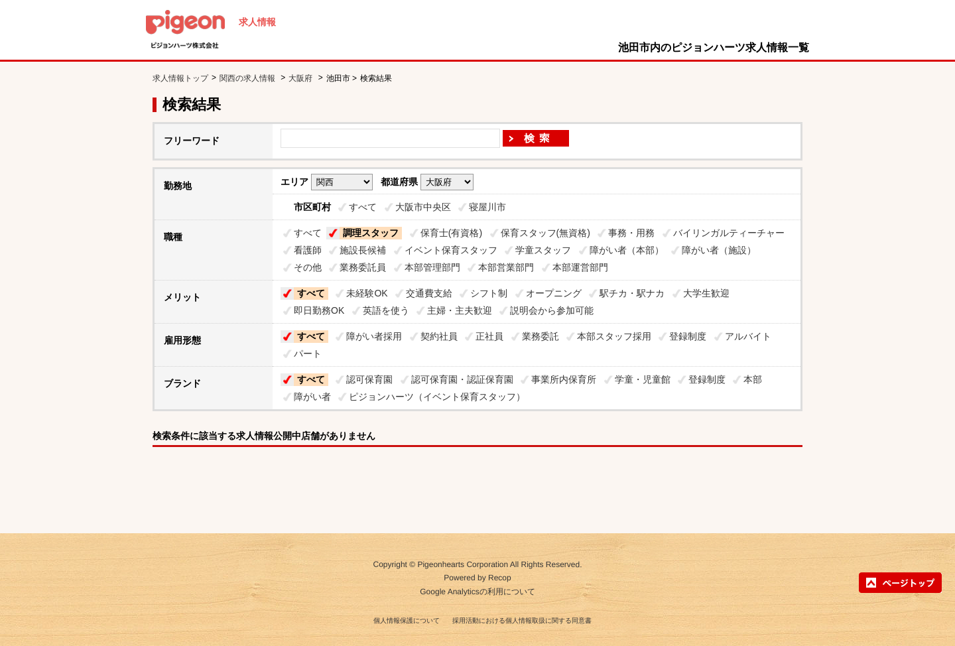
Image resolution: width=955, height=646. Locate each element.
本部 (752, 379)
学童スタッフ (543, 250)
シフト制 (488, 293)
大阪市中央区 (423, 207)
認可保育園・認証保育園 (462, 379)
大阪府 (300, 78)
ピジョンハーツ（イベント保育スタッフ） (437, 396)
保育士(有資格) (451, 232)
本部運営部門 (580, 267)
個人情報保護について (406, 620)
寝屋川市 (487, 207)
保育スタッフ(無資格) (545, 232)
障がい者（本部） (627, 250)
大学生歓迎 (706, 293)
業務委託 (540, 336)
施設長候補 (363, 250)
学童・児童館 (642, 379)
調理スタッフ (371, 232)
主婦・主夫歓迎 (459, 310)
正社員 (489, 336)
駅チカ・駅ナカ (632, 293)
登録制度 (687, 336)
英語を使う (386, 310)
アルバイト (748, 336)
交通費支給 (429, 293)
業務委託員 (363, 267)
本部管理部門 (432, 267)
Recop (499, 578)
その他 (308, 267)
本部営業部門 (506, 267)
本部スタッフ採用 (614, 336)
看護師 (308, 250)
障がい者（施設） (719, 250)
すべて (363, 207)
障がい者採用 (374, 336)
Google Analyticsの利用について (477, 591)
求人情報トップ (180, 78)
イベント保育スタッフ (451, 250)
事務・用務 (631, 232)
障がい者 (312, 396)
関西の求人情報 (248, 78)
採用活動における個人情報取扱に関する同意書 (522, 620)
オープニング (554, 293)
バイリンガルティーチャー (729, 232)
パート (308, 353)
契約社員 (439, 336)
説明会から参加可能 (552, 310)
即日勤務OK (319, 310)
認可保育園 (369, 379)
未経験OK (366, 293)
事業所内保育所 (563, 379)
